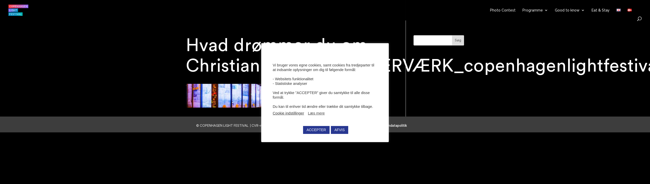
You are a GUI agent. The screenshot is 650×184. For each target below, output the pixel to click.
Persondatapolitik (395, 125)
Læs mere (316, 113)
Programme (532, 10)
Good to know (567, 10)
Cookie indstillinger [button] (288, 113)
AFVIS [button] (339, 130)
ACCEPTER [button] (316, 130)
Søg (458, 40)
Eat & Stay (601, 10)
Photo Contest (503, 10)
